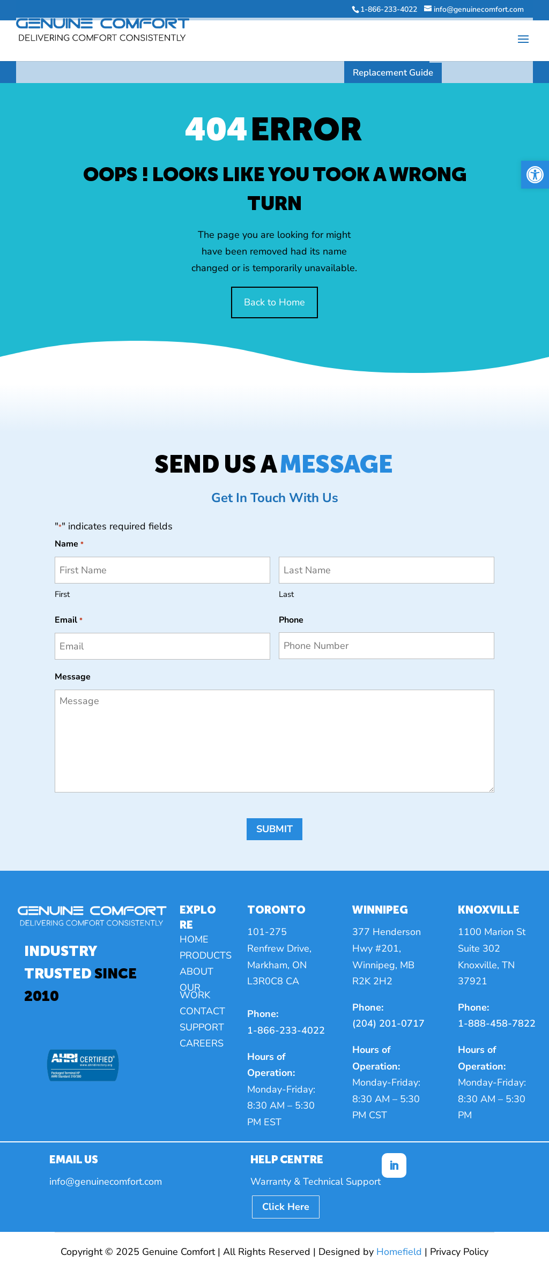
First (62, 594)
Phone (291, 620)
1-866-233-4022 (286, 1030)
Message (73, 677)
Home (194, 941)
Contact (202, 1012)
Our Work (195, 992)
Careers (202, 1045)
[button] (535, 175)
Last (286, 594)
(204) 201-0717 (388, 1023)
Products (206, 957)
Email (68, 620)
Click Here (285, 1206)
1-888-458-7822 (497, 1023)
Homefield (399, 1251)
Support (202, 1028)
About (196, 973)
